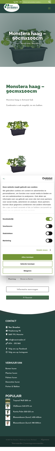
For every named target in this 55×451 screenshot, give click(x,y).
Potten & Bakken (12, 387)
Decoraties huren (12, 382)
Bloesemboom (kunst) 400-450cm (27, 417)
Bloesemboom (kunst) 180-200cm (27, 423)
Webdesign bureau (25, 440)
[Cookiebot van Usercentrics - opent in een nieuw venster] (42, 178)
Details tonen (42, 250)
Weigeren (27, 271)
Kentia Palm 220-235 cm (23, 412)
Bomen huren (11, 369)
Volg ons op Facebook (17, 349)
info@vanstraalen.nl (16, 340)
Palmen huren (11, 378)
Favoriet (27, 297)
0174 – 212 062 (14, 343)
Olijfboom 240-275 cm (22, 406)
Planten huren (11, 373)
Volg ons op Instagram (18, 352)
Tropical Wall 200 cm (22, 400)
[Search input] (35, 2)
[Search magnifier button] (49, 2)
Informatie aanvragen (27, 289)
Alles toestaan (27, 257)
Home (17, 43)
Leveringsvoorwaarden (33, 443)
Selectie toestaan (27, 264)
